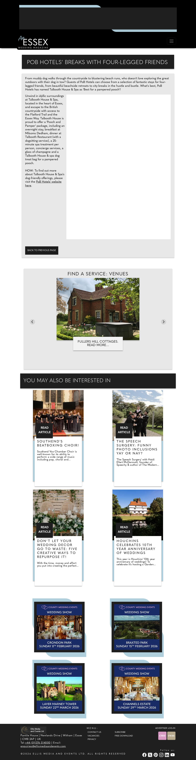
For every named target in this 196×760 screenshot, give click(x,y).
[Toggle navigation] (171, 41)
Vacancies (93, 736)
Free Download (124, 736)
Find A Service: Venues (98, 274)
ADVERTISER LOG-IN (165, 728)
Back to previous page (41, 250)
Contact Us (94, 732)
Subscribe (120, 732)
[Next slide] (163, 322)
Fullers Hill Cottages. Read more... (98, 343)
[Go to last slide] (32, 322)
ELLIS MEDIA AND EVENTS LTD (59, 754)
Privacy (92, 739)
